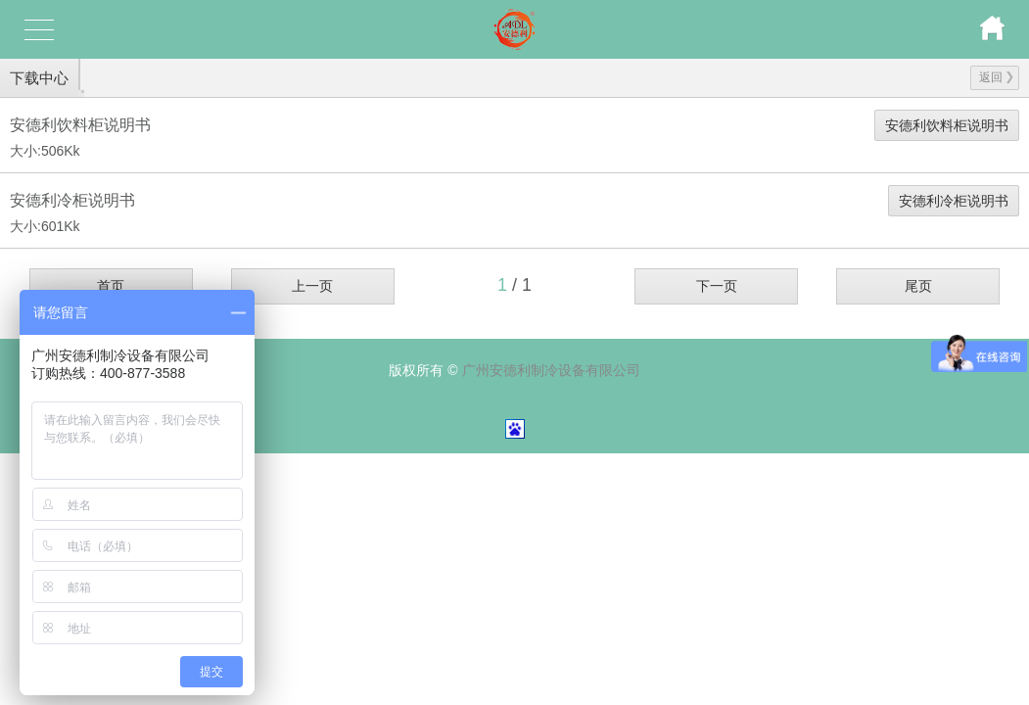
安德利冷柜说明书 (953, 201)
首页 (110, 286)
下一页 (716, 286)
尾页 (918, 286)
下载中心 (39, 78)
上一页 (312, 286)
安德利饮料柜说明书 (946, 125)
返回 (996, 77)
